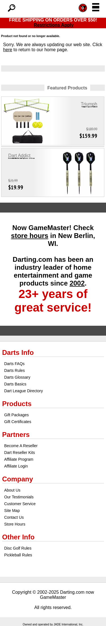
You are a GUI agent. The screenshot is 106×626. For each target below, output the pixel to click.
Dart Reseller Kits (19, 452)
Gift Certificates (17, 421)
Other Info (18, 537)
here (7, 49)
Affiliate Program (18, 459)
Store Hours (14, 524)
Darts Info (18, 352)
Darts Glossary (17, 377)
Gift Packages (16, 415)
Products (17, 404)
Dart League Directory (23, 391)
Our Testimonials (19, 497)
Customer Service (20, 503)
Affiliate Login (16, 466)
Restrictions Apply (54, 25)
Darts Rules (14, 370)
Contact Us (14, 517)
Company (17, 479)
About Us (12, 490)
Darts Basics (15, 384)
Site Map (12, 510)
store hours (29, 235)
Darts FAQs (14, 363)
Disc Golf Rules (17, 548)
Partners (16, 434)
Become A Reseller (21, 445)
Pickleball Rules (18, 555)
